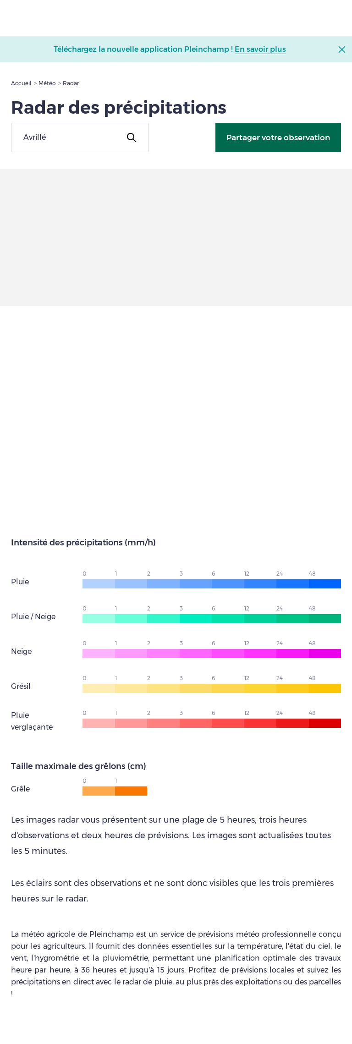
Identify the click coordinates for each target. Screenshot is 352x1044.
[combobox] (79, 137)
